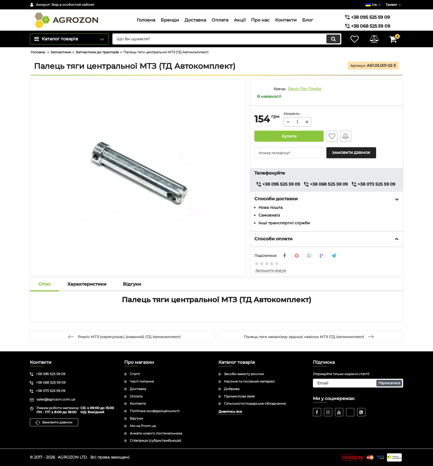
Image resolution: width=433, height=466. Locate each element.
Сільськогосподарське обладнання (255, 403)
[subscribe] (358, 383)
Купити (289, 136)
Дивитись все (230, 411)
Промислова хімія (239, 396)
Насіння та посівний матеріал (249, 381)
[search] (226, 38)
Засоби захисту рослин (244, 374)
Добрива (231, 389)
